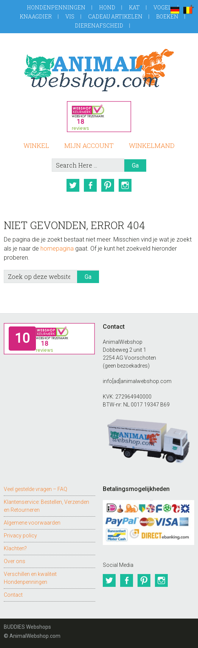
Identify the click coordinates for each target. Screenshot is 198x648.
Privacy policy (20, 536)
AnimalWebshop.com (99, 70)
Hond (107, 7)
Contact (13, 595)
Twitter (73, 185)
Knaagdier (36, 16)
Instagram (125, 185)
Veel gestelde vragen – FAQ (35, 489)
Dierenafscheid (99, 25)
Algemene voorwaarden (32, 523)
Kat (134, 7)
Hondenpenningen (56, 7)
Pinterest (107, 185)
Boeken (167, 16)
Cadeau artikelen (115, 16)
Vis (69, 16)
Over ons (14, 561)
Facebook (90, 185)
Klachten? (15, 548)
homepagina (57, 248)
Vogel (162, 7)
